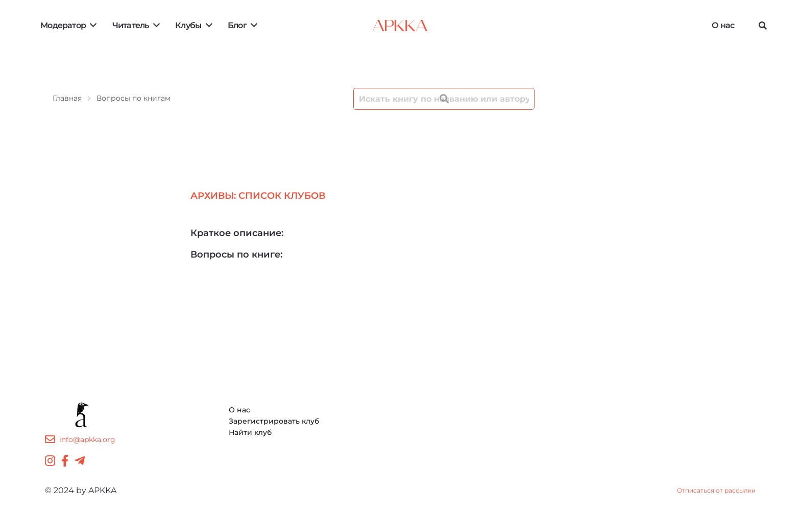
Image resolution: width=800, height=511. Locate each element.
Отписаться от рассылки (716, 490)
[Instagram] (50, 461)
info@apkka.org (87, 439)
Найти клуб (250, 432)
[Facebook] (64, 461)
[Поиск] (762, 25)
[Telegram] (80, 461)
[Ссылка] (400, 25)
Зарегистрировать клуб (274, 421)
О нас (239, 409)
